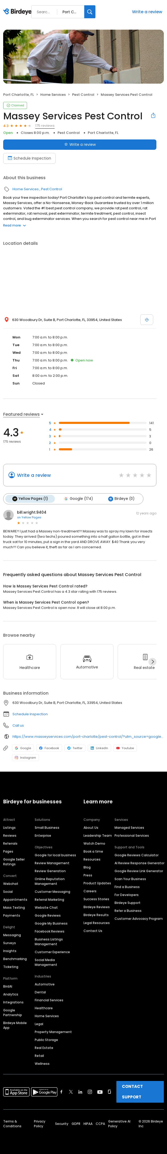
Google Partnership (12, 1012)
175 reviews (45, 125)
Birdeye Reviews (97, 907)
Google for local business (55, 855)
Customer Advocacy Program (139, 918)
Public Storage (46, 1040)
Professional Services (132, 835)
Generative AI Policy (119, 1123)
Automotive (45, 984)
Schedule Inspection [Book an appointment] (29, 158)
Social (8, 891)
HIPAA (88, 1123)
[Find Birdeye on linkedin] (80, 1092)
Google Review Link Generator (139, 871)
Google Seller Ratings (14, 861)
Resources (92, 859)
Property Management (53, 1032)
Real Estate (44, 1048)
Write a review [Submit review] (80, 144)
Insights (9, 951)
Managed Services (129, 827)
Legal (39, 1024)
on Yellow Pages (29, 517)
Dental (40, 992)
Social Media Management (46, 962)
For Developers (127, 895)
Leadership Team (98, 835)
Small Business (47, 827)
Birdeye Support (127, 902)
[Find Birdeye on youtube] (100, 1092)
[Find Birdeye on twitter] (71, 1092)
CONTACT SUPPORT (132, 1092)
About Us (91, 827)
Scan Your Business (130, 879)
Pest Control (83, 94)
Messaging (12, 935)
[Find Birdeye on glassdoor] (109, 1092)
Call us (18, 725)
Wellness (42, 1063)
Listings (9, 827)
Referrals (10, 843)
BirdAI (7, 986)
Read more (14, 225)
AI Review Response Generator (139, 863)
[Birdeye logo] (18, 12)
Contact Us (93, 931)
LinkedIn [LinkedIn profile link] (99, 748)
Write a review (147, 12)
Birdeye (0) (121, 498)
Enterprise (43, 835)
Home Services (53, 94)
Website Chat (46, 907)
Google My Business (51, 923)
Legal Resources (97, 923)
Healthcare (44, 1008)
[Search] (89, 11)
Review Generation (50, 871)
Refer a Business (128, 910)
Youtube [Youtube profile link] (125, 748)
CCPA (100, 1123)
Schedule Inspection (30, 714)
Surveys (9, 943)
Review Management (52, 863)
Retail (39, 1055)
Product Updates (97, 883)
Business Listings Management (49, 941)
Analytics (10, 994)
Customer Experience (52, 952)
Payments (11, 915)
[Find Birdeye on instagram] (90, 1092)
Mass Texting (14, 907)
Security (61, 1123)
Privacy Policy (39, 1123)
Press (88, 875)
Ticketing (10, 967)
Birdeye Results (96, 915)
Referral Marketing (49, 899)
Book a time (93, 851)
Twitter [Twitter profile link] (74, 748)
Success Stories (96, 899)
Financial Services (49, 1000)
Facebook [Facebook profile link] (49, 748)
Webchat (10, 883)
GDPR (76, 1123)
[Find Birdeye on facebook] (61, 1092)
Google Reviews (48, 915)
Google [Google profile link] (23, 748)
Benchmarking (15, 959)
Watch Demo (94, 843)
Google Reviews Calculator (137, 855)
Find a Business (127, 887)
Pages (8, 851)
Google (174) (78, 498)
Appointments (15, 899)
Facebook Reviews (49, 931)
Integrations (13, 1002)
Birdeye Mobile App (15, 1025)
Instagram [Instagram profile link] (25, 757)
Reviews (9, 835)
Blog (87, 867)
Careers (90, 891)
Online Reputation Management (50, 881)
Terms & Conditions (12, 1123)
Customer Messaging (52, 891)
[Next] (152, 662)
